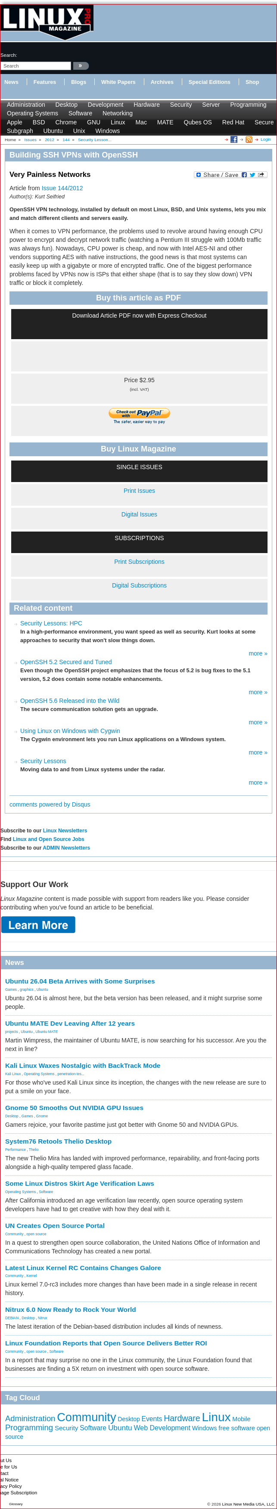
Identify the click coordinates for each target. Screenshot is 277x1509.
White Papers (118, 82)
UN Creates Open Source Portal (55, 1225)
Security (181, 104)
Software (80, 113)
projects (11, 1032)
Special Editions (209, 82)
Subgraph (20, 130)
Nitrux (42, 1318)
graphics (27, 989)
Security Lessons (43, 761)
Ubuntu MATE (46, 1032)
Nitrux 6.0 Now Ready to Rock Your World (70, 1309)
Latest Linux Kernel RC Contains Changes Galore (83, 1267)
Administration (26, 104)
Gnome (42, 1116)
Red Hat (233, 122)
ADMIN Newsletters (66, 848)
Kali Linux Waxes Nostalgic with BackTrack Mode (82, 1065)
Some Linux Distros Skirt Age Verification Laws (79, 1183)
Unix (79, 130)
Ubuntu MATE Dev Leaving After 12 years (70, 1023)
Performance (15, 1149)
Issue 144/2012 (62, 188)
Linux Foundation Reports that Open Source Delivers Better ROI (106, 1343)
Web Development (162, 1428)
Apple (14, 122)
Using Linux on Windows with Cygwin (70, 730)
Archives (162, 82)
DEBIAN (12, 1318)
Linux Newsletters (65, 831)
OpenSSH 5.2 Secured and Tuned (66, 662)
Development (106, 104)
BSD (39, 122)
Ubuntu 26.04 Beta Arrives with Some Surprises (80, 981)
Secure (264, 122)
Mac (140, 122)
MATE (165, 122)
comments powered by (49, 804)
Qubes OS (198, 122)
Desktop (67, 104)
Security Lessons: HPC (51, 623)
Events (152, 1418)
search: (8, 55)
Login (266, 139)
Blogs (78, 82)
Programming (248, 104)
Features (45, 82)
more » (258, 653)
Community (14, 1234)
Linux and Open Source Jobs (48, 839)
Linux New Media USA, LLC (248, 1504)
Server (211, 104)
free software (236, 1428)
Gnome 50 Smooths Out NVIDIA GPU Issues (74, 1107)
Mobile (241, 1419)
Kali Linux (13, 1074)
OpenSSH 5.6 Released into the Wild (69, 700)
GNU (93, 122)
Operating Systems (32, 113)
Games (11, 989)
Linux (118, 122)
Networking (118, 113)
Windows (108, 130)
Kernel (31, 1276)
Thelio (34, 1149)
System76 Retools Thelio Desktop (58, 1141)
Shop (252, 82)
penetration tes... (71, 1074)
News (11, 82)
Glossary (16, 1504)
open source (36, 1234)
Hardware (147, 104)
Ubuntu (53, 130)
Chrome (66, 122)
